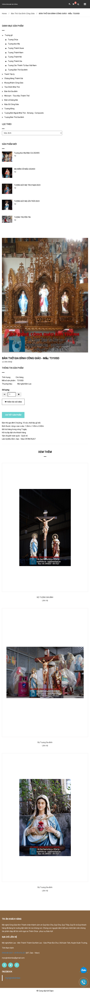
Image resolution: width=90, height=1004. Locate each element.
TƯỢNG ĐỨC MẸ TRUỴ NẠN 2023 (27, 185)
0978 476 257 (19, 963)
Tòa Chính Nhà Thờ (12, 87)
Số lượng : (6, 400)
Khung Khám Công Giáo (13, 83)
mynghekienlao (12, 988)
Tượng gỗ (9, 35)
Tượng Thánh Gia (15, 61)
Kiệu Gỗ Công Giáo (11, 104)
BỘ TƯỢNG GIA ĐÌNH (45, 608)
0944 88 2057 (7, 963)
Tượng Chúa (13, 40)
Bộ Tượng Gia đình (45, 753)
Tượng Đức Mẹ (14, 44)
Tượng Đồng (9, 109)
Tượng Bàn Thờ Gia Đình (18, 70)
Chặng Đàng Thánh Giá (13, 78)
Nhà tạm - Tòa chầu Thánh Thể (16, 96)
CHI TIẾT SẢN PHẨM (13, 425)
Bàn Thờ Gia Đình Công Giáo (23, 13)
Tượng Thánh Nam (15, 53)
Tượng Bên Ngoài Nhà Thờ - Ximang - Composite (24, 113)
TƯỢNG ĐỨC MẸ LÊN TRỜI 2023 (27, 201)
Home (4, 13)
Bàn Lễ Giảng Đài (11, 100)
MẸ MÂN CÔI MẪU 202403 (24, 169)
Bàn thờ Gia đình (11, 91)
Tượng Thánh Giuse (16, 48)
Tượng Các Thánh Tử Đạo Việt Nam (22, 65)
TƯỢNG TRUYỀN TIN (22, 217)
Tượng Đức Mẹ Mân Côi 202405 (27, 153)
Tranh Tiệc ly (9, 74)
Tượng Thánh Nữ (15, 57)
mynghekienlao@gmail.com (13, 968)
